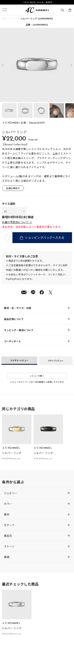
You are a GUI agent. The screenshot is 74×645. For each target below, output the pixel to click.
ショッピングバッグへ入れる (42, 237)
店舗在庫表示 (13, 188)
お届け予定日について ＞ (17, 222)
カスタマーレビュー (19, 360)
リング (13, 18)
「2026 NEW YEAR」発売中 (37, 2)
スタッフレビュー (56, 360)
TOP (4, 18)
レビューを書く (37, 375)
